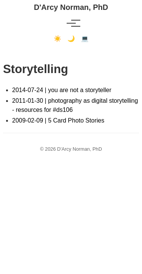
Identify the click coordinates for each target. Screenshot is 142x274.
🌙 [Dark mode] (71, 38)
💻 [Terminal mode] (85, 38)
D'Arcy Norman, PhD (71, 7)
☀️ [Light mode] (57, 38)
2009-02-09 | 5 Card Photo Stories (58, 120)
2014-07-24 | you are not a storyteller (61, 90)
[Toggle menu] (71, 23)
